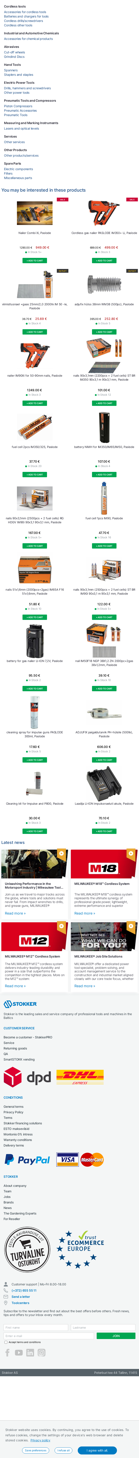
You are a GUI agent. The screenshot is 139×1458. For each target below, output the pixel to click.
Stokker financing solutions (23, 1123)
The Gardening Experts (20, 1213)
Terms (8, 1117)
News (8, 1208)
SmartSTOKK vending (19, 1059)
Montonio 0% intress (18, 1134)
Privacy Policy (13, 1112)
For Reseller (12, 1219)
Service (9, 1043)
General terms (13, 1106)
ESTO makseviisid (16, 1129)
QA (6, 1054)
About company (15, 1185)
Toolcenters (20, 1303)
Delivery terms (14, 1145)
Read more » (15, 913)
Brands (9, 1202)
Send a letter (21, 1296)
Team (7, 1191)
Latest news (13, 842)
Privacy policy (40, 1440)
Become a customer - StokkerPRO (28, 1037)
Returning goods (15, 1048)
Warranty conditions (18, 1140)
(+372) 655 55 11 (24, 1290)
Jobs (7, 1197)
